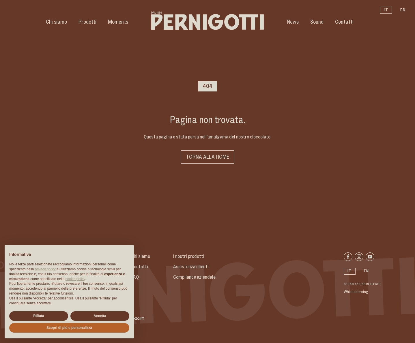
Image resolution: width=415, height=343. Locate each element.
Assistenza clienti (191, 266)
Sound (317, 22)
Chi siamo (56, 22)
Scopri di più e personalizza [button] (69, 328)
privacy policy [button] (45, 269)
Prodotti (87, 22)
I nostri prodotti (188, 256)
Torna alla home (207, 157)
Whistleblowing (356, 292)
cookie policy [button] (75, 279)
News (293, 22)
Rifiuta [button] (38, 316)
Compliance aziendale (194, 277)
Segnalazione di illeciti (362, 284)
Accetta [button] (100, 316)
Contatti (344, 22)
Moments (118, 22)
